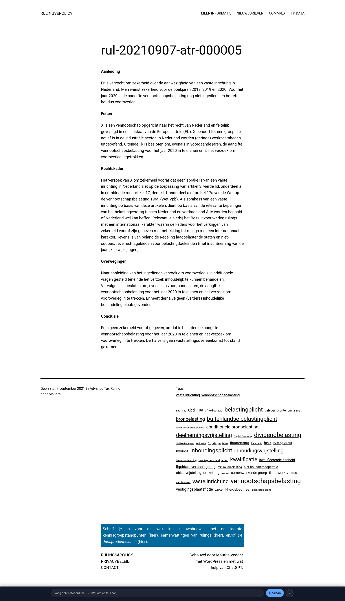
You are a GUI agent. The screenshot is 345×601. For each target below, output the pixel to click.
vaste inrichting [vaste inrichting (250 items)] (211, 481)
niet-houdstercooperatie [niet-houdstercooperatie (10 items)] (261, 467)
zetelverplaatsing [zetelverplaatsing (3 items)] (262, 489)
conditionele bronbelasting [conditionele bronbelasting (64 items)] (232, 427)
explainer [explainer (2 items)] (223, 443)
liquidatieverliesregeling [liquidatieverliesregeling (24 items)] (196, 466)
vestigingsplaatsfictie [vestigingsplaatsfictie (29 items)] (194, 489)
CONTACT (110, 567)
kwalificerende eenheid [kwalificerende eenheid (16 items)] (277, 460)
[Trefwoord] (157, 593)
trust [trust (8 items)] (294, 473)
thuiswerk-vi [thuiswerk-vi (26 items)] (279, 472)
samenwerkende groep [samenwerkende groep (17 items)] (249, 473)
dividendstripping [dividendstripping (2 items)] (185, 443)
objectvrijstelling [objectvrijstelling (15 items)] (188, 473)
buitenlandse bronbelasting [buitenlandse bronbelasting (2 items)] (190, 427)
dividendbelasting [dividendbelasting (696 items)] (277, 435)
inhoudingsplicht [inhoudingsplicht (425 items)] (211, 450)
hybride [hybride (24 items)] (182, 451)
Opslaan (275, 593)
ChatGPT (234, 567)
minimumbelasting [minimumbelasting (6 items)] (230, 467)
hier (153, 535)
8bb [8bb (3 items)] (178, 410)
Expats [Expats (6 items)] (212, 443)
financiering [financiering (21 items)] (239, 443)
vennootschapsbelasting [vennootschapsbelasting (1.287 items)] (266, 481)
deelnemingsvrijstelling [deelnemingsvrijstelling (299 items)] (204, 435)
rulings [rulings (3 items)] (225, 473)
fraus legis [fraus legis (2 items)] (256, 443)
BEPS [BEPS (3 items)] (297, 410)
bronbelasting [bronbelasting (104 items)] (190, 419)
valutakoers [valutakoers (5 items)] (183, 482)
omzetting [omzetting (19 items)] (211, 473)
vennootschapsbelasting (221, 395)
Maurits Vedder (229, 555)
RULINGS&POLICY (56, 13)
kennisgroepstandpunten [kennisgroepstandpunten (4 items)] (213, 460)
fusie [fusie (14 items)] (267, 443)
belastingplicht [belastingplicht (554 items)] (243, 409)
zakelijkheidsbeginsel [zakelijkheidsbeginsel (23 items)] (232, 489)
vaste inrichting (188, 395)
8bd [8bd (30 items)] (191, 410)
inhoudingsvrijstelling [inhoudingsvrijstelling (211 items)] (259, 451)
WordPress (212, 561)
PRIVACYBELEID (115, 561)
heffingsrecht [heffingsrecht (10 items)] (282, 443)
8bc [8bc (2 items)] (184, 410)
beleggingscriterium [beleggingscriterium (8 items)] (278, 410)
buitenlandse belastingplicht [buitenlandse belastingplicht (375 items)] (242, 418)
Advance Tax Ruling (105, 388)
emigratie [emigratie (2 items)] (201, 443)
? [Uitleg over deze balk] (289, 593)
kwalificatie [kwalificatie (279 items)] (243, 459)
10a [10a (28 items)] (200, 410)
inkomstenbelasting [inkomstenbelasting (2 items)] (186, 460)
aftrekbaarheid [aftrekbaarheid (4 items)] (213, 410)
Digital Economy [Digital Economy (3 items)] (243, 436)
